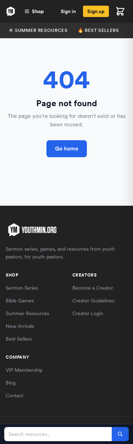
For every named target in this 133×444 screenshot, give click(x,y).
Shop (34, 11)
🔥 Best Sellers (98, 30)
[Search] (120, 434)
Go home (66, 148)
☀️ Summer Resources (38, 30)
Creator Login (87, 313)
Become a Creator (92, 288)
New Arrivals (20, 326)
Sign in (68, 11)
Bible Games (20, 300)
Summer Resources (27, 313)
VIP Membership (24, 370)
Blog (11, 383)
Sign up (96, 11)
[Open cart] (120, 11)
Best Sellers (19, 339)
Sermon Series (22, 288)
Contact (14, 395)
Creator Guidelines (93, 300)
